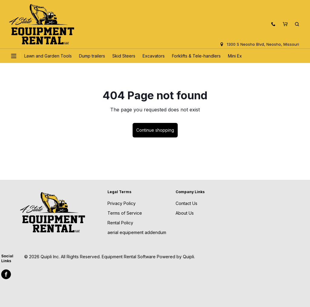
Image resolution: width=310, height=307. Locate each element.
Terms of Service (124, 213)
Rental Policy (120, 222)
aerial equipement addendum (136, 232)
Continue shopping (155, 130)
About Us (185, 213)
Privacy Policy (121, 203)
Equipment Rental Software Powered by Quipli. (148, 256)
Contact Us (186, 203)
